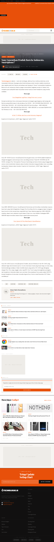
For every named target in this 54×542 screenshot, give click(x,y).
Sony (7, 284)
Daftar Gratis (27, 390)
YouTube (31, 539)
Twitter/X (24, 539)
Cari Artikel (4, 532)
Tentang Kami (31, 521)
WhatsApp (18, 74)
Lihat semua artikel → (15, 297)
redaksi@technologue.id (8, 502)
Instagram (16, 539)
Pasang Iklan (31, 529)
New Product (17, 54)
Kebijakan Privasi (32, 532)
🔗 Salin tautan (33, 74)
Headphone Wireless (33, 284)
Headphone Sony (22, 284)
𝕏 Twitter (10, 74)
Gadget (9, 54)
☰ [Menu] (51, 30)
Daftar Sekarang (45, 481)
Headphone (13, 284)
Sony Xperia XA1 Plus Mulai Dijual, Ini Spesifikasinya (27, 221)
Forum (29, 511)
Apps (29, 501)
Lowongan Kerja (32, 514)
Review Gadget (5, 521)
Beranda (3, 54)
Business (30, 498)
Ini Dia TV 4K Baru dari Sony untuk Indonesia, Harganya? (27, 115)
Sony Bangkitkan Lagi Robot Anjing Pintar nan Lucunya (27, 97)
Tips (29, 509)
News (29, 493)
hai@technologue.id (7, 504)
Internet (30, 504)
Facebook (25, 74)
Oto (29, 506)
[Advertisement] (30, 16)
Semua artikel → (48, 400)
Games (3, 524)
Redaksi (30, 524)
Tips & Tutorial (5, 527)
